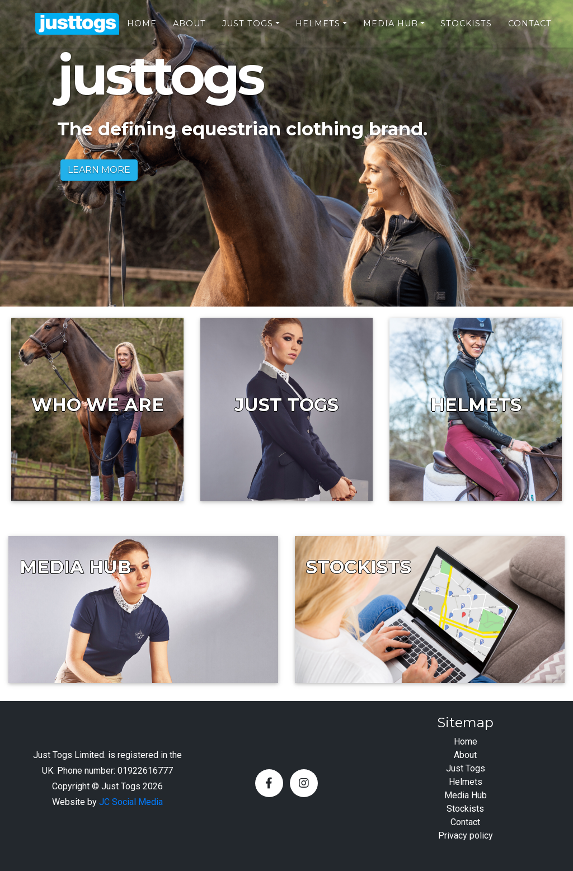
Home (142, 28)
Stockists (466, 28)
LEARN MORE (99, 169)
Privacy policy (465, 835)
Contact (530, 28)
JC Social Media (131, 802)
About (189, 28)
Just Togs (247, 28)
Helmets (317, 28)
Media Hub (390, 28)
